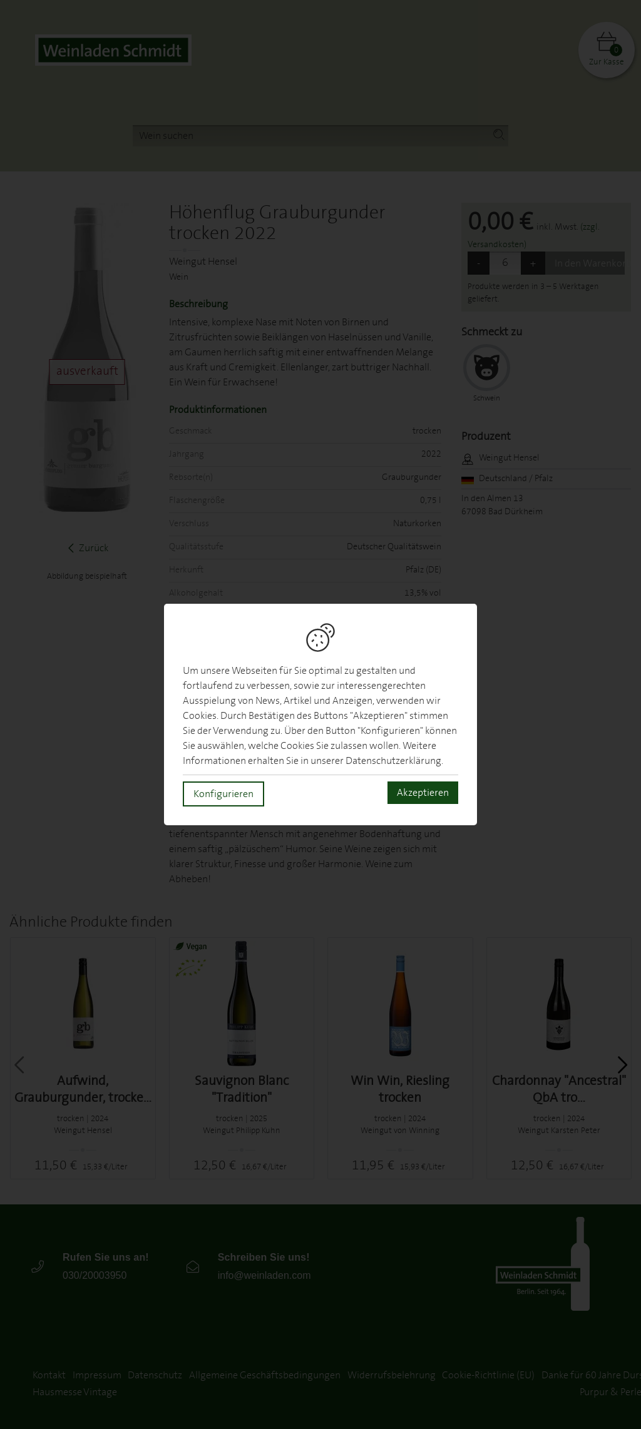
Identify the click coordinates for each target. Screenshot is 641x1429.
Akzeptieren (423, 793)
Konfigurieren (223, 794)
